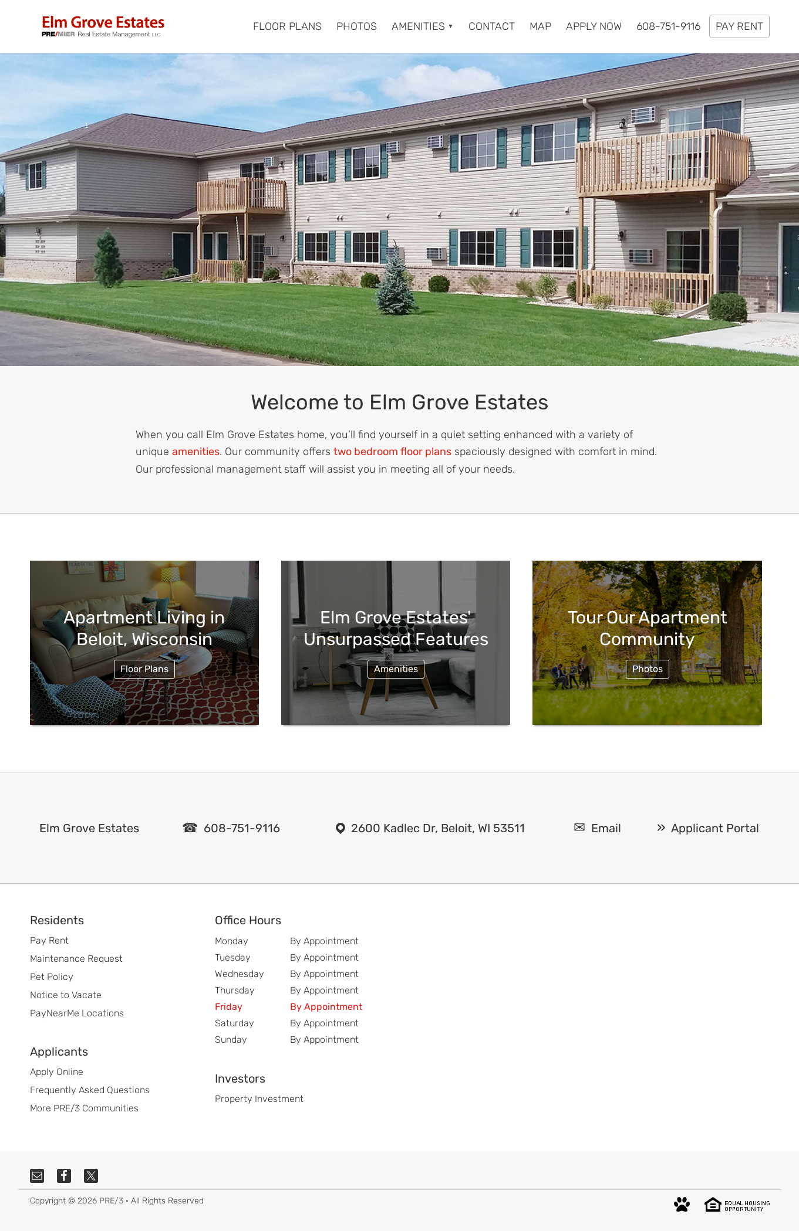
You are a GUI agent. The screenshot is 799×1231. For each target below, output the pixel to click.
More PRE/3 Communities (84, 1108)
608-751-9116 (242, 828)
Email (606, 828)
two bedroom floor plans (392, 451)
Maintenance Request (76, 958)
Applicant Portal (715, 828)
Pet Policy (51, 976)
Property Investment (259, 1098)
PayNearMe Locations (77, 1013)
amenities (196, 451)
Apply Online (56, 1071)
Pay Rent (49, 940)
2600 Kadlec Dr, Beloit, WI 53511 (438, 828)
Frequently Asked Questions (90, 1090)
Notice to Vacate (66, 995)
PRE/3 (111, 1201)
